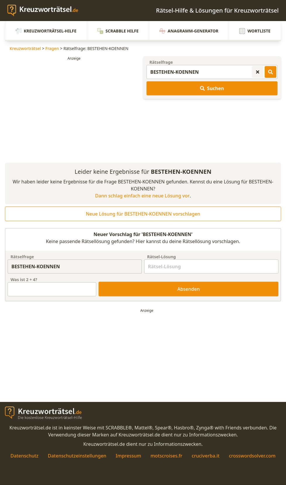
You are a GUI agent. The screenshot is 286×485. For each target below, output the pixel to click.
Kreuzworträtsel (25, 48)
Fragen (52, 48)
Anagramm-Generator (188, 31)
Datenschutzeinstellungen (77, 456)
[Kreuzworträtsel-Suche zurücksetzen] (257, 72)
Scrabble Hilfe (118, 31)
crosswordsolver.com (252, 456)
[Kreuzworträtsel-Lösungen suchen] (270, 72)
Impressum (128, 456)
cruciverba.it (206, 456)
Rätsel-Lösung (161, 256)
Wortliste (255, 31)
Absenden (188, 289)
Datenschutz (25, 456)
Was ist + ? (24, 279)
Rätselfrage (161, 62)
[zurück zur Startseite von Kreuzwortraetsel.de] (45, 10)
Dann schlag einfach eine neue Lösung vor (142, 195)
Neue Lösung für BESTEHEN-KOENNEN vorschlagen (143, 214)
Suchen (212, 88)
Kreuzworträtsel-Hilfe (45, 31)
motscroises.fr (166, 456)
